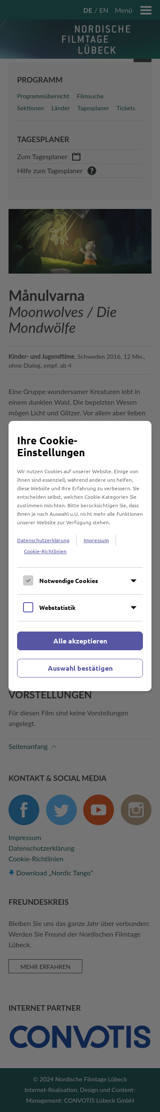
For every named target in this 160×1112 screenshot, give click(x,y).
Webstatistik (57, 607)
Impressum (96, 540)
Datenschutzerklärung (43, 540)
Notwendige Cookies (68, 580)
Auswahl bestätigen (80, 667)
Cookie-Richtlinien (45, 551)
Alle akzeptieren (80, 640)
